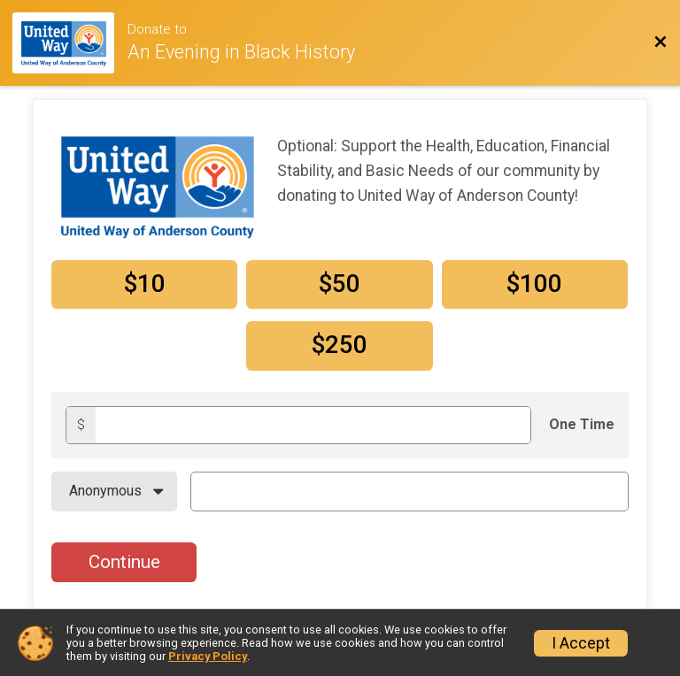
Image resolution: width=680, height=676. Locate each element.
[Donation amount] (313, 425)
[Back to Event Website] (660, 42)
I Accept (581, 643)
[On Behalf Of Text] (409, 491)
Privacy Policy (207, 656)
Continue (124, 561)
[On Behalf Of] (114, 491)
